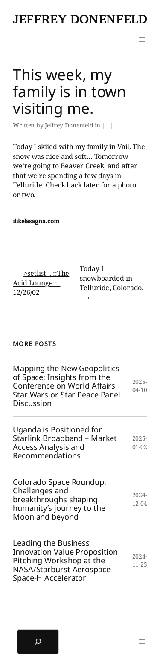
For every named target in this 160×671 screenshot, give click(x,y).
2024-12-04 (140, 499)
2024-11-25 (140, 560)
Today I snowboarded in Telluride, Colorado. (111, 278)
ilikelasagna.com (36, 221)
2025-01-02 (140, 442)
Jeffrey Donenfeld (80, 19)
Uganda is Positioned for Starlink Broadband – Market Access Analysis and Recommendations (65, 442)
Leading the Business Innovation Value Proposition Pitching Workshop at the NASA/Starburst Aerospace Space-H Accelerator (65, 560)
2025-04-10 (140, 385)
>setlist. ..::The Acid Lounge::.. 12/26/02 (41, 282)
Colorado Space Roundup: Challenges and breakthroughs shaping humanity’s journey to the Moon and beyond (59, 499)
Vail (123, 146)
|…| (107, 125)
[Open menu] (142, 40)
